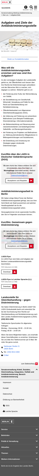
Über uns (6, 15)
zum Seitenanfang (28, 364)
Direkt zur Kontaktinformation (19, 59)
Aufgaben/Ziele (15, 15)
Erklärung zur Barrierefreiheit (13, 400)
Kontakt (6, 388)
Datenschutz (7, 394)
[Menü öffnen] (35, 8)
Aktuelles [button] (5, 447)
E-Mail (6, 355)
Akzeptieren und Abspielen (17, 180)
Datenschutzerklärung (19, 175)
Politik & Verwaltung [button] (9, 441)
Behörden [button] (5, 435)
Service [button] (4, 429)
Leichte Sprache (10, 411)
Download (7, 272)
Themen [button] (4, 453)
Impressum (7, 382)
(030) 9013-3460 (13, 352)
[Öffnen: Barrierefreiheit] (25, 8)
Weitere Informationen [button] (10, 459)
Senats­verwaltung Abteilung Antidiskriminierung (16, 13)
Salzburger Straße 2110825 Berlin (12, 347)
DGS (6, 405)
